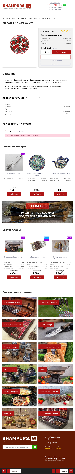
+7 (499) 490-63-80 (54, 7)
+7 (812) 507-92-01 (54, 9)
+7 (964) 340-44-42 (54, 5)
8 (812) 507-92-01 (58, 458)
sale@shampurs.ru (51, 439)
